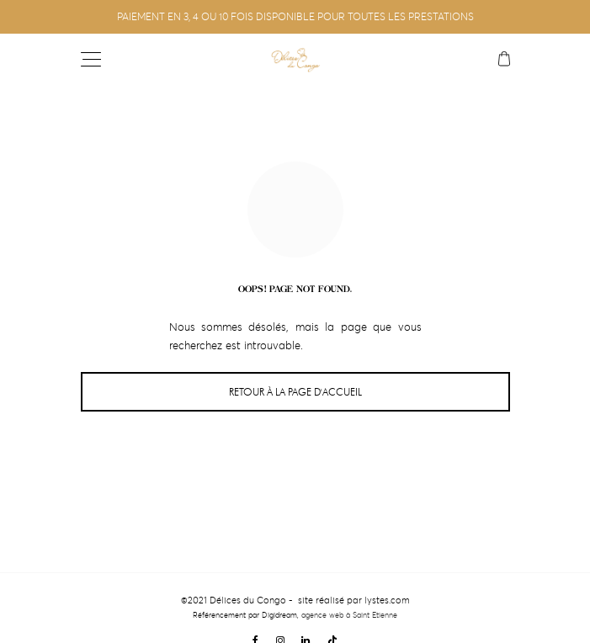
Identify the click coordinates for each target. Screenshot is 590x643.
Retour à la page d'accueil (295, 391)
